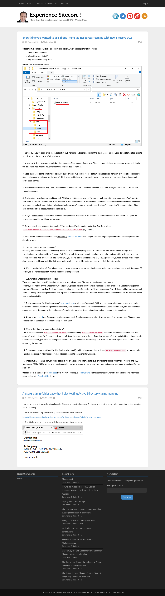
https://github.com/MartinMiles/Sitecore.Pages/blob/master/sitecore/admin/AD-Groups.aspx (61, 417)
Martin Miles (48, 42)
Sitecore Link (51, 3)
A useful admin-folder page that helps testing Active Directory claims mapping (70, 393)
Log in (145, 3)
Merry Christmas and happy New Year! (78, 520)
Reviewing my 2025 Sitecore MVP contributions (76, 530)
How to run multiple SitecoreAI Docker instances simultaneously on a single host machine (80, 490)
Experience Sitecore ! (56, 14)
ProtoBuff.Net (44, 376)
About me (63, 3)
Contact (39, 3)
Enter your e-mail (115, 485)
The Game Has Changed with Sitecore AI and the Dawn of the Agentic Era (81, 564)
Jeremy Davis (84, 373)
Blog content (67, 479)
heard (40, 317)
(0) (140, 42)
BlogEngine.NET (98, 593)
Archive (30, 3)
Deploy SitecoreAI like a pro (74, 501)
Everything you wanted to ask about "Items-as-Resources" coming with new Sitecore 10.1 (77, 37)
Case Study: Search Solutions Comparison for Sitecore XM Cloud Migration (82, 552)
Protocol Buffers (74, 237)
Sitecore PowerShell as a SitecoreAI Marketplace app (77, 541)
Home (21, 3)
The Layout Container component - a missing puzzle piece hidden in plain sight (81, 511)
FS (123, 593)
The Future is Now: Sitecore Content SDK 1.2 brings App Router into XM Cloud (81, 575)
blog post (53, 373)
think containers (67, 303)
